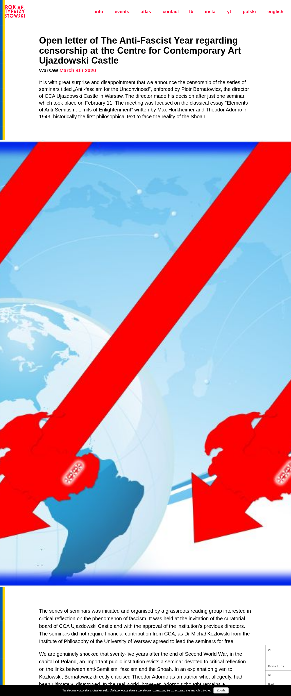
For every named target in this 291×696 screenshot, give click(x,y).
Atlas (146, 11)
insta (210, 11)
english (275, 11)
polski (249, 11)
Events (122, 11)
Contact (171, 11)
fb (191, 11)
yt (229, 11)
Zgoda (221, 690)
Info (99, 11)
